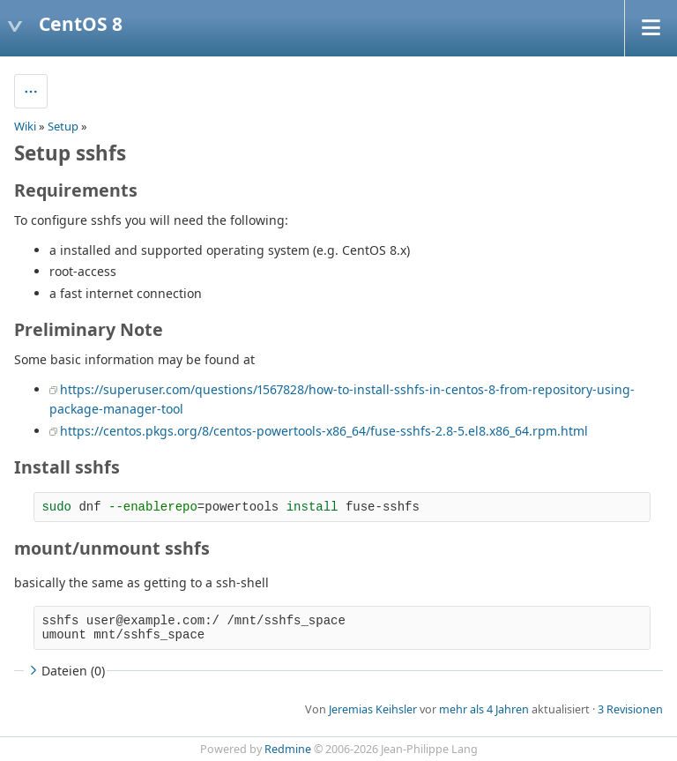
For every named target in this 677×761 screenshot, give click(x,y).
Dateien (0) (65, 670)
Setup (63, 126)
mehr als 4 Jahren (484, 709)
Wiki (25, 126)
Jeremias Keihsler (373, 709)
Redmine (287, 749)
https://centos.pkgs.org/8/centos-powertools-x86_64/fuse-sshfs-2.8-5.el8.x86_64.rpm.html (324, 430)
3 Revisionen (630, 709)
